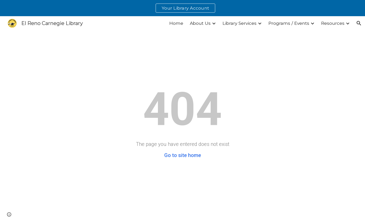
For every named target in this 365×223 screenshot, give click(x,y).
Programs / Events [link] (288, 23)
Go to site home (182, 155)
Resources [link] (332, 23)
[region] (182, 8)
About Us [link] (200, 23)
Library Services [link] (240, 23)
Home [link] (176, 23)
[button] (359, 23)
